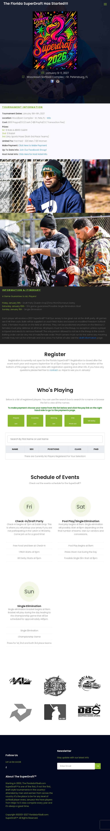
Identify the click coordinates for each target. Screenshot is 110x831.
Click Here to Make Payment (32, 145)
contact (54, 370)
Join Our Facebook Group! (33, 149)
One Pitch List (73, 421)
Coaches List (35, 421)
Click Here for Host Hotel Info (33, 154)
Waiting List (54, 421)
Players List (16, 421)
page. (99, 337)
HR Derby (91, 421)
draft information (87, 337)
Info (49, 118)
